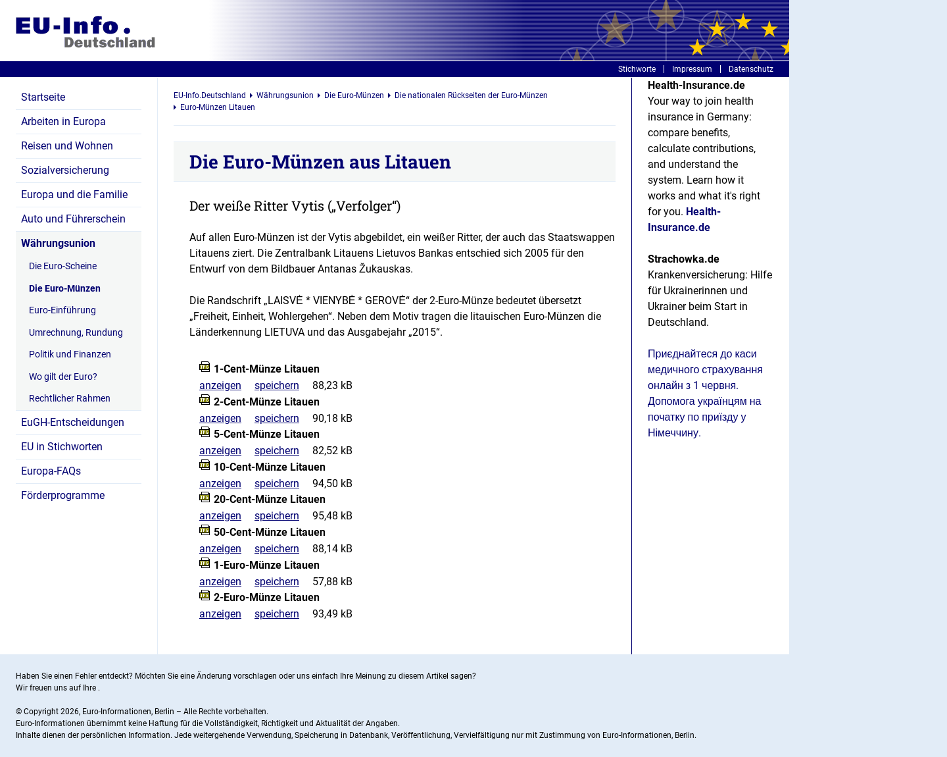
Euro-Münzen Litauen (217, 107)
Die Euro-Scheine (63, 266)
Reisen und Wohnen (67, 146)
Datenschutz (751, 69)
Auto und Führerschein (73, 219)
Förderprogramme (63, 495)
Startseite (43, 97)
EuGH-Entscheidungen (72, 422)
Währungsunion (58, 243)
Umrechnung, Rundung (76, 332)
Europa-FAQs (51, 471)
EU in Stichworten (62, 446)
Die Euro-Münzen (65, 288)
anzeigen (220, 385)
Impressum (692, 69)
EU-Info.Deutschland (210, 95)
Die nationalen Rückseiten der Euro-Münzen (471, 95)
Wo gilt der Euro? (63, 376)
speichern (277, 385)
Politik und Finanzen (70, 354)
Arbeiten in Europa (63, 121)
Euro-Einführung (62, 310)
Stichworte (637, 69)
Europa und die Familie (74, 194)
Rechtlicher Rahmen (69, 398)
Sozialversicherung (65, 170)
